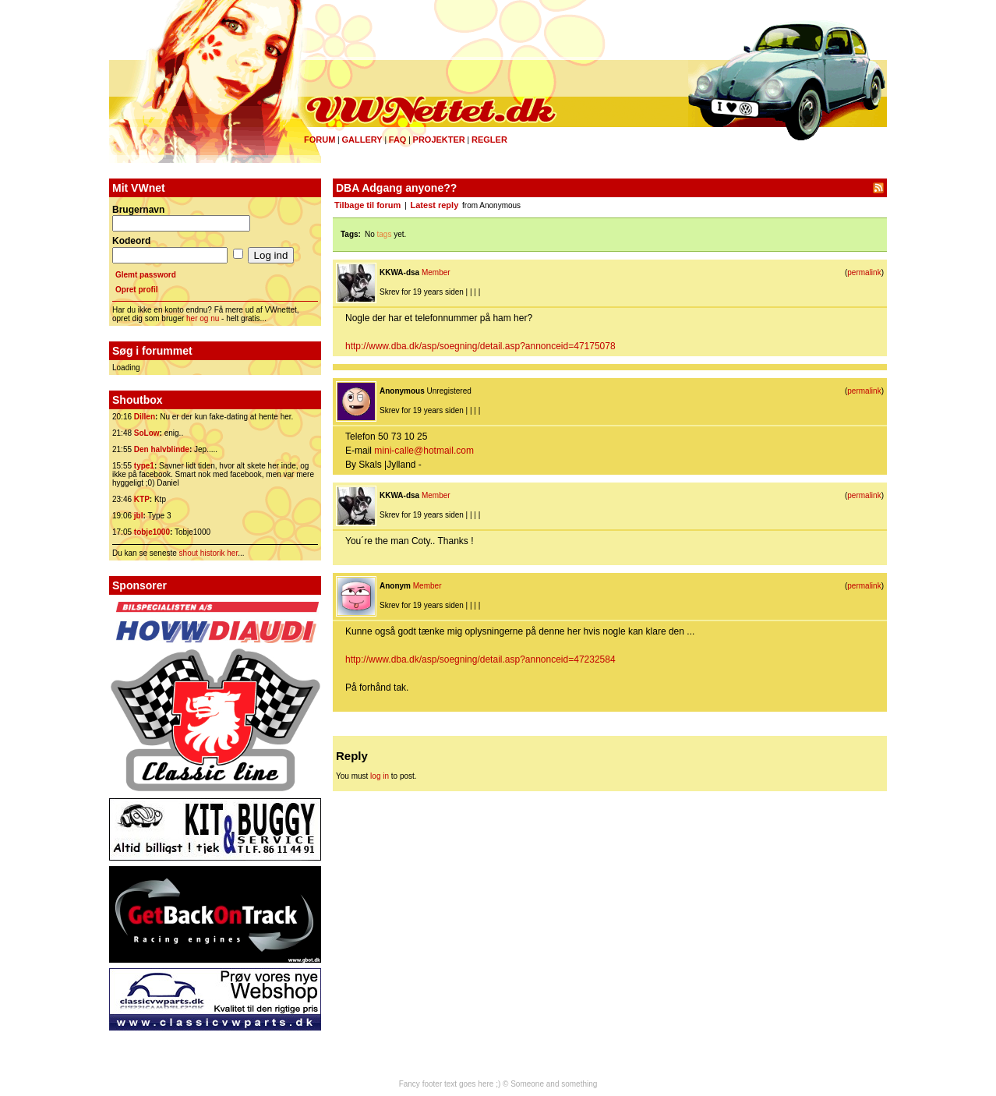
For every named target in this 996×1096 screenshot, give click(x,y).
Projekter (439, 139)
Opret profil (136, 289)
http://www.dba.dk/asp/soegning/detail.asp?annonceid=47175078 (480, 346)
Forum (319, 139)
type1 (144, 465)
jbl (138, 515)
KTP (142, 499)
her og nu (202, 318)
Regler (489, 139)
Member (436, 272)
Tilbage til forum (367, 205)
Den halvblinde (161, 449)
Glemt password (145, 274)
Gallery (361, 139)
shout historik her (208, 553)
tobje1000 (152, 532)
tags (384, 234)
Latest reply (435, 205)
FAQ (398, 139)
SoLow (147, 433)
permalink (864, 272)
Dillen (144, 416)
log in (379, 776)
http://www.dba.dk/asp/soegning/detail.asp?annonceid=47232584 (480, 659)
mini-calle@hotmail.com (424, 450)
